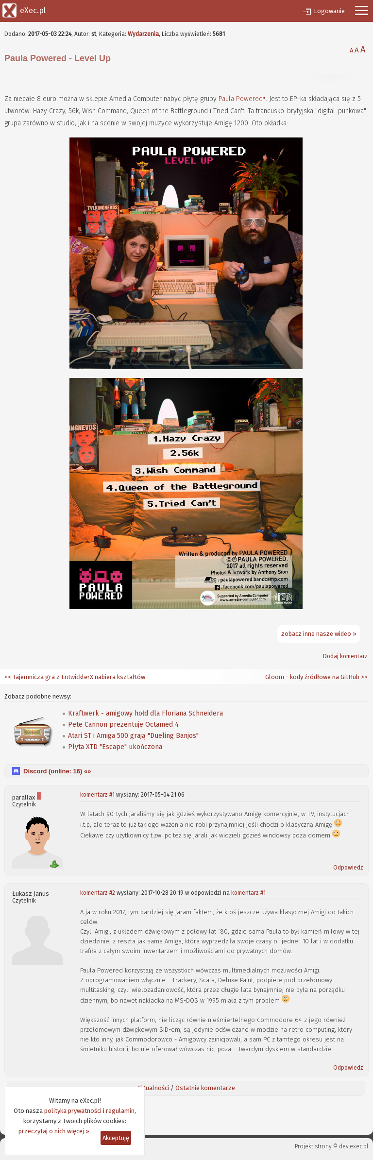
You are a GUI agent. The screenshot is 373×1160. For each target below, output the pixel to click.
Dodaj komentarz (345, 656)
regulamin (120, 1110)
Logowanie (329, 11)
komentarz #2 (97, 892)
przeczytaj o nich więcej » (53, 1131)
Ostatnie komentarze (205, 1088)
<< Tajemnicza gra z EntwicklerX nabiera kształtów (74, 677)
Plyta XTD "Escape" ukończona (115, 747)
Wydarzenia (143, 34)
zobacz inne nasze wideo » (318, 633)
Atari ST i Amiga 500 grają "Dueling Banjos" (133, 736)
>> (363, 677)
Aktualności (153, 1088)
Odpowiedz (348, 867)
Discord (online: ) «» (57, 771)
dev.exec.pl (353, 1146)
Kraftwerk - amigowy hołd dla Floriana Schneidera (145, 713)
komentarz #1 (97, 794)
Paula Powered (241, 99)
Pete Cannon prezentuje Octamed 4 (123, 724)
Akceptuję (115, 1138)
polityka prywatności (73, 1110)
